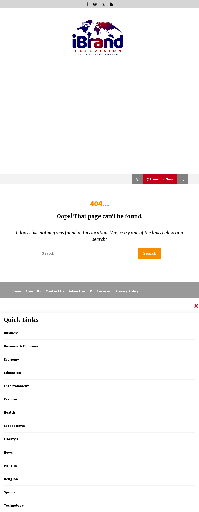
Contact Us (55, 291)
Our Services (100, 291)
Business (11, 333)
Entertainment (16, 386)
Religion (11, 479)
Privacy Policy (127, 291)
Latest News (14, 425)
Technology (14, 505)
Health (9, 412)
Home (16, 291)
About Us (33, 291)
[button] (137, 179)
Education (12, 372)
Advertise (77, 291)
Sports (10, 492)
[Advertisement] (99, 136)
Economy (11, 359)
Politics (10, 465)
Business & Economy (21, 346)
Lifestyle (11, 439)
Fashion (10, 399)
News (8, 452)
